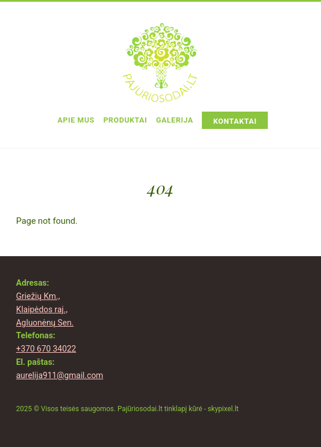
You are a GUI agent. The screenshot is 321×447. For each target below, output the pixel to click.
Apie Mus (76, 120)
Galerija (174, 120)
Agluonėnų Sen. (45, 323)
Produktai (125, 120)
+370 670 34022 (46, 349)
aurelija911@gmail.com (60, 375)
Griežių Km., (38, 296)
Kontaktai (235, 121)
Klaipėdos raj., (42, 310)
